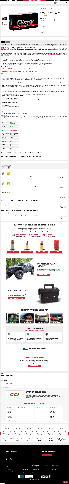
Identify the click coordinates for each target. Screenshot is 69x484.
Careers (23, 472)
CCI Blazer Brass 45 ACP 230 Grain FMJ (8, 68)
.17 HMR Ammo (52, 411)
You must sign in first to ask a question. (8, 376)
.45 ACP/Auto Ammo (9, 410)
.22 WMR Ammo (52, 410)
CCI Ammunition (9, 382)
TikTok (11, 459)
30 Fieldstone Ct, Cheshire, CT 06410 (10, 466)
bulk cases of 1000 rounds (32, 53)
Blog (22, 465)
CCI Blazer (4, 48)
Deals (40, 2)
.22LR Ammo (52, 408)
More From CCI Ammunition (7, 425)
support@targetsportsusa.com (12, 471)
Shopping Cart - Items (66, 3)
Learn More (47, 455)
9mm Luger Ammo (9, 408)
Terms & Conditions (25, 469)
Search (55, 3)
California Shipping (55, 470)
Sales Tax (33, 472)
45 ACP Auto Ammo (13, 130)
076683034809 (12, 123)
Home (1, 5)
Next (68, 433)
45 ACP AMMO (14, 5)
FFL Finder (53, 468)
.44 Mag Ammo (9, 418)
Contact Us (23, 466)
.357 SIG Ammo (9, 416)
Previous (0, 433)
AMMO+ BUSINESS (34, 2)
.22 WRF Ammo (52, 416)
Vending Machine (35, 466)
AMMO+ (27, 2)
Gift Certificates (34, 470)
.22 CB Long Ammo (53, 412)
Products (17, 2)
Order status (45, 465)
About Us (23, 468)
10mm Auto (8, 413)
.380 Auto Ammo (9, 412)
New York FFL (54, 469)
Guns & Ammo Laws (55, 466)
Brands (22, 2)
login (41, 33)
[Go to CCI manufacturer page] (14, 395)
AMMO (4, 5)
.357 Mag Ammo (9, 415)
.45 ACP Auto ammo (51, 54)
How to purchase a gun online (56, 465)
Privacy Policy (24, 470)
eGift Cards (45, 468)
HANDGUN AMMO (8, 5)
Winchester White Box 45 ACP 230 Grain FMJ (9, 71)
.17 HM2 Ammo (52, 417)
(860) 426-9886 (60, 2)
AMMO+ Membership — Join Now (35, 0)
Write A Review (52, 15)
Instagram (6, 459)
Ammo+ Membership (35, 465)
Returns (44, 466)
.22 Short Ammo (52, 415)
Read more (34, 397)
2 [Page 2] (61, 218)
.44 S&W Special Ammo (10, 420)
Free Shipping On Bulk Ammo (11, 0)
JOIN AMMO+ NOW (43, 275)
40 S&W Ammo (9, 411)
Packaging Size (43, 18)
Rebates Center (34, 468)
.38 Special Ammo (9, 417)
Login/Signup (64, 3)
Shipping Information (35, 469)
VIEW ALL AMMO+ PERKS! (16, 298)
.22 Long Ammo (52, 413)
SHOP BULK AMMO (34, 366)
